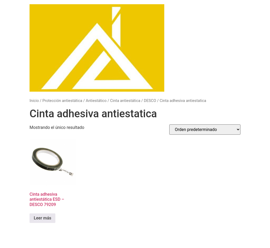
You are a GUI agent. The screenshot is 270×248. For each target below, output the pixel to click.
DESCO (150, 100)
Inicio (34, 100)
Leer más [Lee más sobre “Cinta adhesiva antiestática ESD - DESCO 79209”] (42, 218)
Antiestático (96, 100)
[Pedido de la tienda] (204, 129)
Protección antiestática (62, 100)
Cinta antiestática (125, 100)
